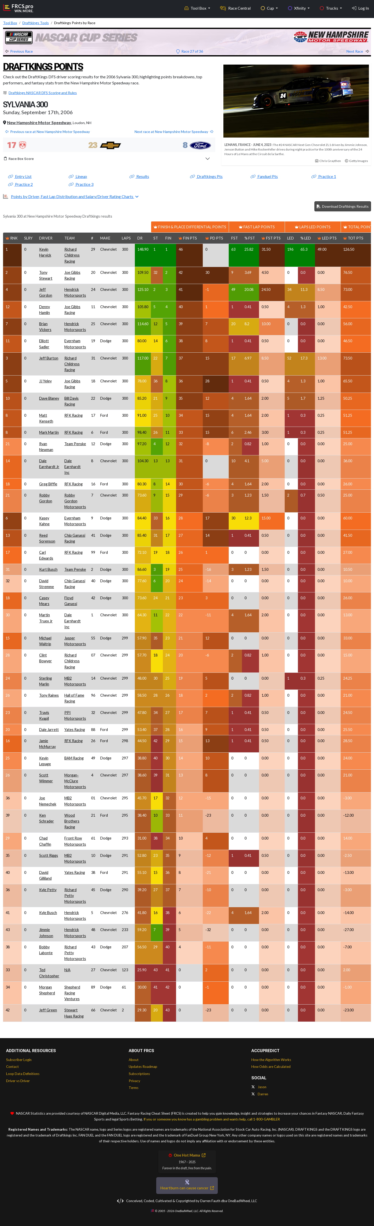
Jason (258, 1087)
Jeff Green (48, 1010)
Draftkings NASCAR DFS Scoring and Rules (43, 93)
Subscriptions (139, 1074)
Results (139, 176)
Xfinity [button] (297, 7)
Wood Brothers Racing (71, 821)
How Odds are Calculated (271, 1067)
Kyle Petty (47, 890)
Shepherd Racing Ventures (72, 993)
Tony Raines (49, 695)
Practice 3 (81, 184)
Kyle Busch (48, 912)
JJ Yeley (45, 381)
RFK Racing (73, 415)
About (134, 1060)
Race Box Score (19, 159)
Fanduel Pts (264, 176)
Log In (360, 7)
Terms (133, 1088)
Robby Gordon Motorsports (75, 501)
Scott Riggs (48, 855)
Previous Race (19, 51)
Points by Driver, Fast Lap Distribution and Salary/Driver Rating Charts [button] (72, 196)
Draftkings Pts (206, 176)
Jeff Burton (48, 358)
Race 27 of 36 (189, 51)
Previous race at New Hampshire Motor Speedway (47, 131)
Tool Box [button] (195, 7)
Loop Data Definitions (22, 1074)
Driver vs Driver (18, 1081)
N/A (67, 970)
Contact (12, 1067)
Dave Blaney (49, 398)
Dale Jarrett (49, 729)
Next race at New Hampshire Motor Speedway (174, 131)
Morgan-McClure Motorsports (75, 781)
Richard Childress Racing (72, 255)
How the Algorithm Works (271, 1060)
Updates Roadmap (143, 1067)
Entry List (20, 176)
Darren (259, 1094)
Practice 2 (20, 184)
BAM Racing (74, 758)
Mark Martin (49, 432)
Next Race (358, 51)
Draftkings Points (45, 66)
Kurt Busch (48, 569)
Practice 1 (323, 176)
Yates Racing (74, 729)
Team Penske (75, 444)
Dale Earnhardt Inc (72, 467)
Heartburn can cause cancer (187, 1188)
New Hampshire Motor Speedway (39, 122)
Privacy (134, 1081)
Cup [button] (268, 7)
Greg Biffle (48, 484)
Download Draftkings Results (343, 206)
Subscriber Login (19, 1060)
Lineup (78, 176)
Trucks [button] (329, 7)
